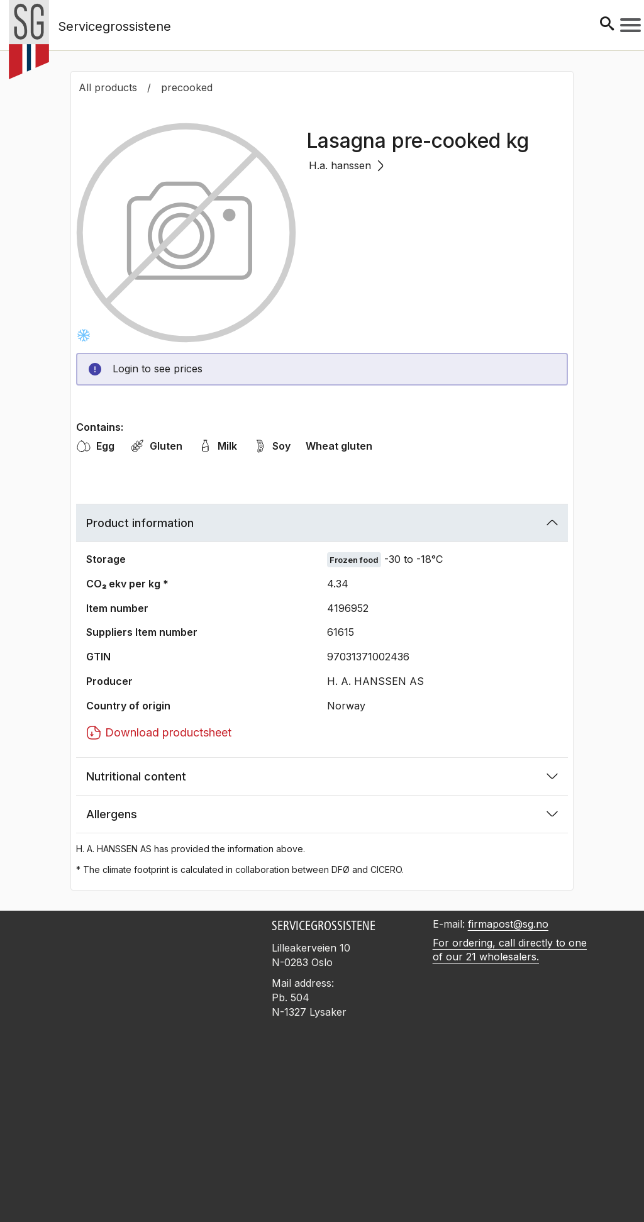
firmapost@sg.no (508, 924)
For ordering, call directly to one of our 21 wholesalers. (510, 950)
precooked (187, 87)
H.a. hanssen (346, 165)
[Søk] (607, 25)
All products (108, 87)
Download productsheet (158, 732)
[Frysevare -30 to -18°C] (83, 335)
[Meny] (630, 25)
